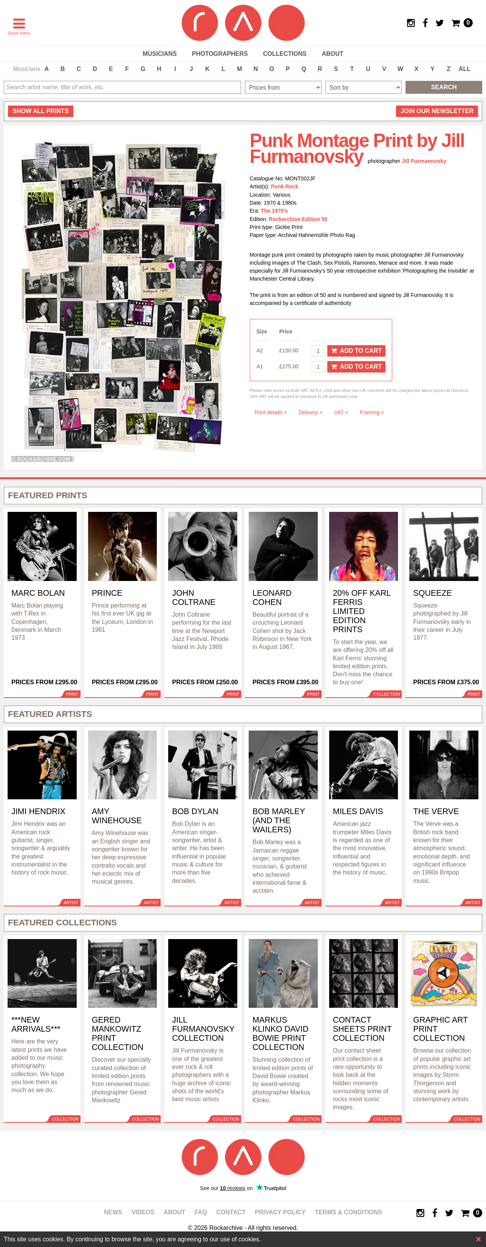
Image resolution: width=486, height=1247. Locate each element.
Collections (285, 54)
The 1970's (274, 211)
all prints (41, 111)
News (113, 1212)
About (332, 54)
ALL (464, 69)
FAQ (200, 1212)
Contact (231, 1212)
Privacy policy (280, 1212)
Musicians (160, 54)
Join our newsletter (437, 111)
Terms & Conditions (348, 1212)
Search (444, 87)
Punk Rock (284, 186)
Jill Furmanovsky (424, 161)
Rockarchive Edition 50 (298, 219)
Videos (142, 1212)
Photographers (220, 54)
